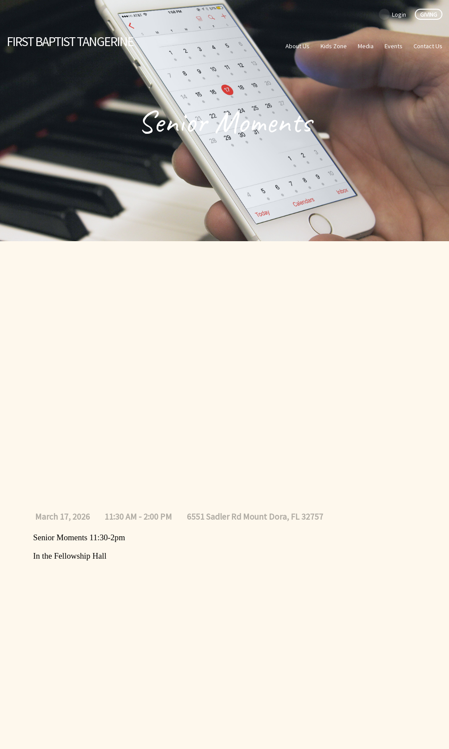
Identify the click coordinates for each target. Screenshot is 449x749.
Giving (428, 14)
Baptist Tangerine (70, 41)
